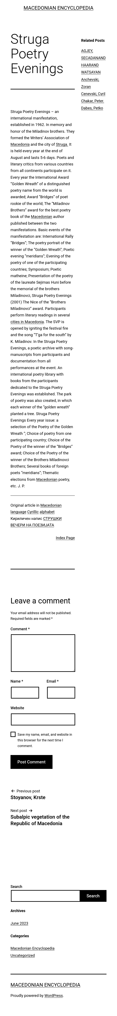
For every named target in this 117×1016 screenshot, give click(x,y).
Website (17, 708)
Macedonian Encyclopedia (58, 8)
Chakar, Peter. (92, 101)
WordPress (54, 995)
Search (16, 886)
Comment (20, 629)
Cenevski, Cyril (93, 94)
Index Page (65, 538)
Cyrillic (33, 512)
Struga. (62, 144)
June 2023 (19, 923)
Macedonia (20, 144)
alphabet (47, 512)
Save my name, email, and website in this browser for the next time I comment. (45, 740)
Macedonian (41, 216)
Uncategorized (23, 955)
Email (53, 681)
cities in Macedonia (27, 322)
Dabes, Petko (92, 108)
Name (17, 681)
